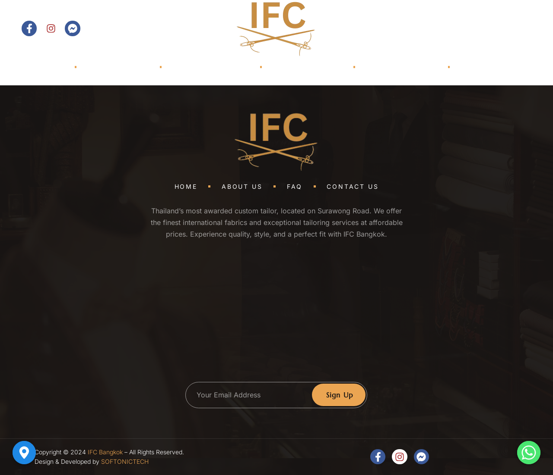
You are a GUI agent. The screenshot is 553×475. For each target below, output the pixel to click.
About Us (120, 67)
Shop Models (295, 67)
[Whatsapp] (528, 452)
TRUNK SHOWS (386, 67)
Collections (213, 67)
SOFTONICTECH (125, 461)
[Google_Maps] (24, 452)
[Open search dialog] (453, 28)
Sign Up (339, 395)
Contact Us (501, 28)
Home (46, 67)
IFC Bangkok (105, 452)
